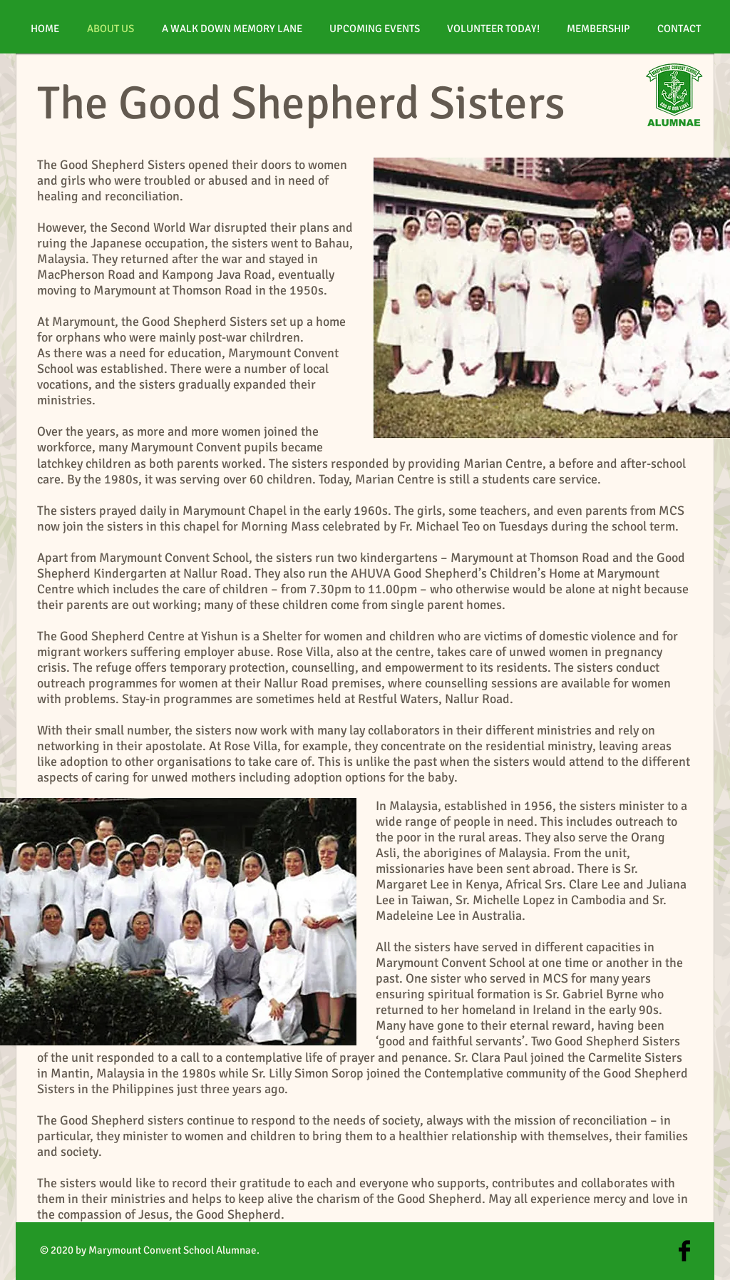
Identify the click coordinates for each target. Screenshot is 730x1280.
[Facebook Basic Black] (684, 1250)
